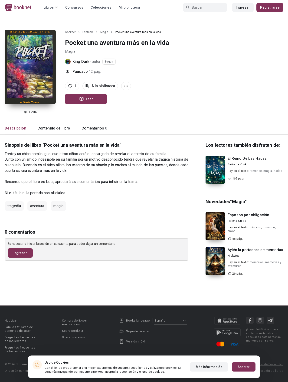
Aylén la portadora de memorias (255, 250)
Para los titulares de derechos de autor (19, 328)
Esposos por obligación (248, 215)
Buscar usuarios (73, 337)
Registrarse (270, 7)
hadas (278, 171)
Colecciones (101, 7)
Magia (104, 32)
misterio (255, 227)
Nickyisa (233, 255)
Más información (209, 367)
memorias (257, 262)
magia (58, 206)
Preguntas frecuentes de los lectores (20, 339)
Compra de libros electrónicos (74, 322)
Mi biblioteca (129, 7)
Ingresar (243, 7)
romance (256, 171)
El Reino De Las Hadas (247, 158)
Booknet (70, 32)
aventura (37, 206)
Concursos (74, 7)
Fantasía (88, 32)
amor (231, 231)
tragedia (14, 206)
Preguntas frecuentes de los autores (20, 349)
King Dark (80, 61)
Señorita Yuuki (238, 164)
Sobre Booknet (72, 330)
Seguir (109, 61)
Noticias (10, 320)
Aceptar (244, 367)
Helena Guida (237, 221)
